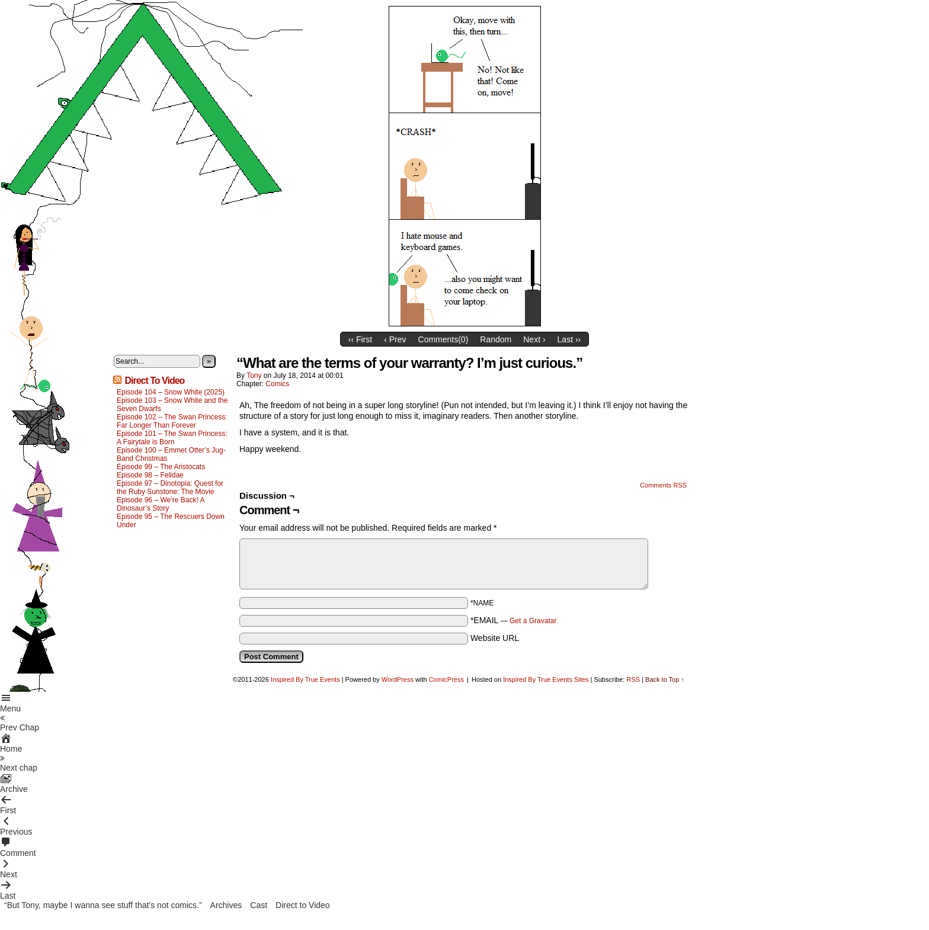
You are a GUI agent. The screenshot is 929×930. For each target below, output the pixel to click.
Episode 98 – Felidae (150, 475)
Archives (226, 905)
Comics (277, 384)
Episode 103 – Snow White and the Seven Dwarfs (172, 404)
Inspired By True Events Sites (545, 679)
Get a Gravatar (533, 621)
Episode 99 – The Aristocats (161, 467)
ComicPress (446, 679)
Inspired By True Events (305, 679)
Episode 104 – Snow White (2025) (171, 392)
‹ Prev (395, 339)
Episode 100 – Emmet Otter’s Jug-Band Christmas (171, 454)
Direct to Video (303, 905)
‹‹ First (360, 339)
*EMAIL (513, 620)
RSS (633, 679)
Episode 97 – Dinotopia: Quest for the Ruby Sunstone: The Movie (170, 487)
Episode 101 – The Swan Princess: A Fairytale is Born (172, 437)
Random (495, 339)
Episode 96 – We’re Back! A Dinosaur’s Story (160, 504)
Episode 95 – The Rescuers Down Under (171, 520)
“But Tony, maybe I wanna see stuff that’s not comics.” (103, 905)
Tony (253, 375)
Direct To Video (154, 381)
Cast (258, 905)
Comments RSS (663, 485)
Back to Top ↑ (664, 679)
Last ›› (569, 339)
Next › (534, 339)
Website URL (494, 638)
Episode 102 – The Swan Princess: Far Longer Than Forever (172, 421)
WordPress (398, 679)
